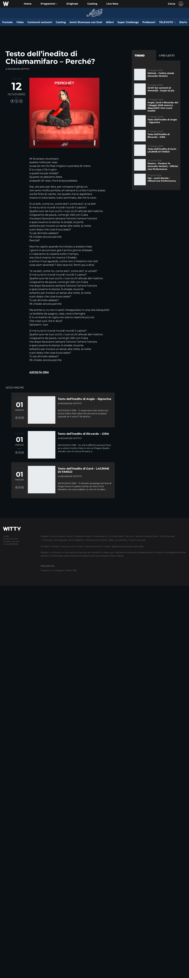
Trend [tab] (140, 55)
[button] (49, 4)
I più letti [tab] (166, 55)
